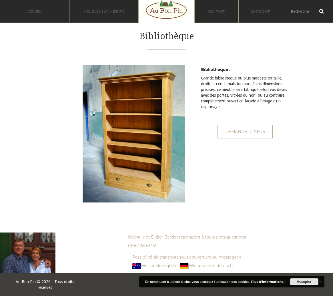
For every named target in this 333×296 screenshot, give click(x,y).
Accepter (304, 282)
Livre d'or (260, 11)
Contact (216, 11)
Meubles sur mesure (104, 11)
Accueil (34, 11)
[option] (134, 133)
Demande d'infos (245, 131)
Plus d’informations (267, 282)
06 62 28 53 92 (142, 245)
